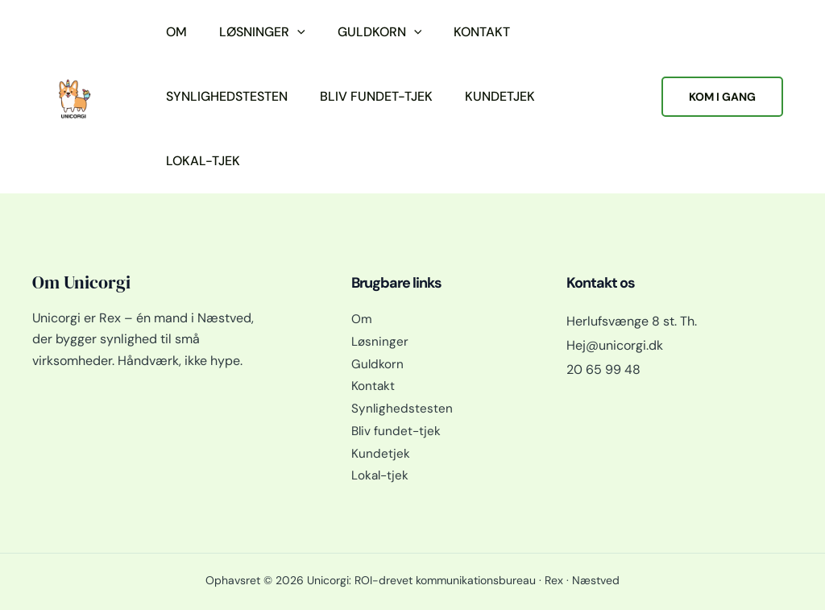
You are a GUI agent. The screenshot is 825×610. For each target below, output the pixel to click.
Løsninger (262, 32)
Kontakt (482, 31)
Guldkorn (380, 32)
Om (176, 31)
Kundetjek (500, 96)
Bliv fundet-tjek (376, 96)
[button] (297, 32)
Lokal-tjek (203, 160)
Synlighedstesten (227, 96)
